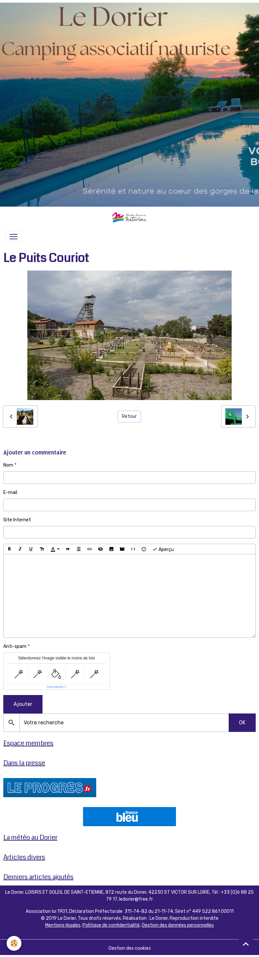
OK (242, 722)
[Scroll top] (246, 944)
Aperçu (163, 549)
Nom (8, 465)
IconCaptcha (55, 686)
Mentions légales (62, 925)
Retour (129, 416)
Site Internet (17, 520)
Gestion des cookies (129, 948)
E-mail (10, 492)
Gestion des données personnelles (178, 925)
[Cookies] (14, 943)
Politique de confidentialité (111, 925)
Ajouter (23, 704)
